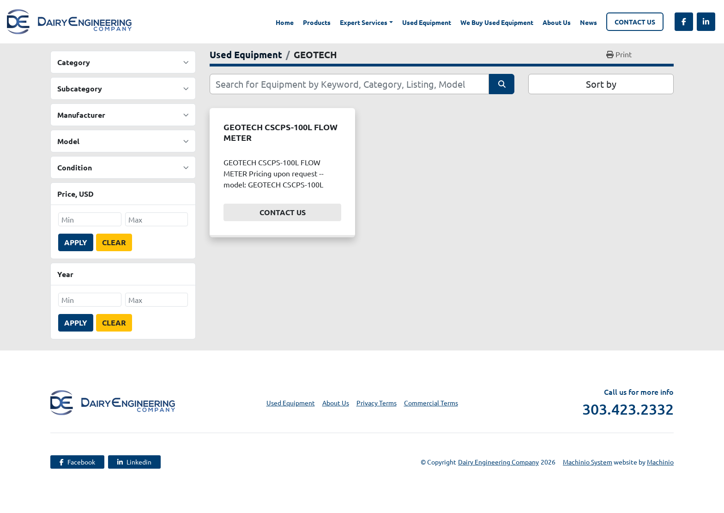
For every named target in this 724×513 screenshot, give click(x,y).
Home (285, 22)
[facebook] (684, 21)
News (588, 22)
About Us (557, 22)
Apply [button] (75, 242)
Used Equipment (426, 22)
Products (317, 22)
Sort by (601, 84)
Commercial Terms (431, 402)
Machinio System (587, 462)
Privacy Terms (376, 402)
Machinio (660, 462)
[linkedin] (706, 21)
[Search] (349, 84)
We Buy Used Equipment (496, 22)
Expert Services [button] (363, 22)
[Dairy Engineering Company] (112, 401)
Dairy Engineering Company (498, 462)
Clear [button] (114, 242)
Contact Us (635, 22)
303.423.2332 (628, 409)
